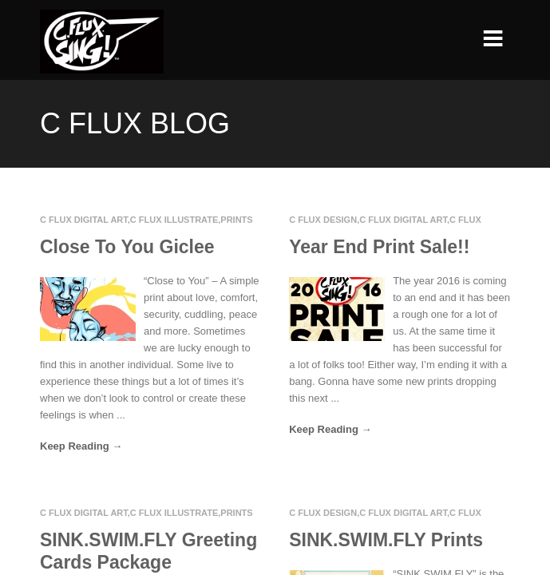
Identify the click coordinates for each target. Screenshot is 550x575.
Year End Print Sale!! (379, 246)
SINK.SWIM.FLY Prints (386, 539)
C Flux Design (323, 219)
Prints (236, 219)
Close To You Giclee (127, 246)
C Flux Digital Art (84, 219)
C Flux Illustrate (174, 219)
